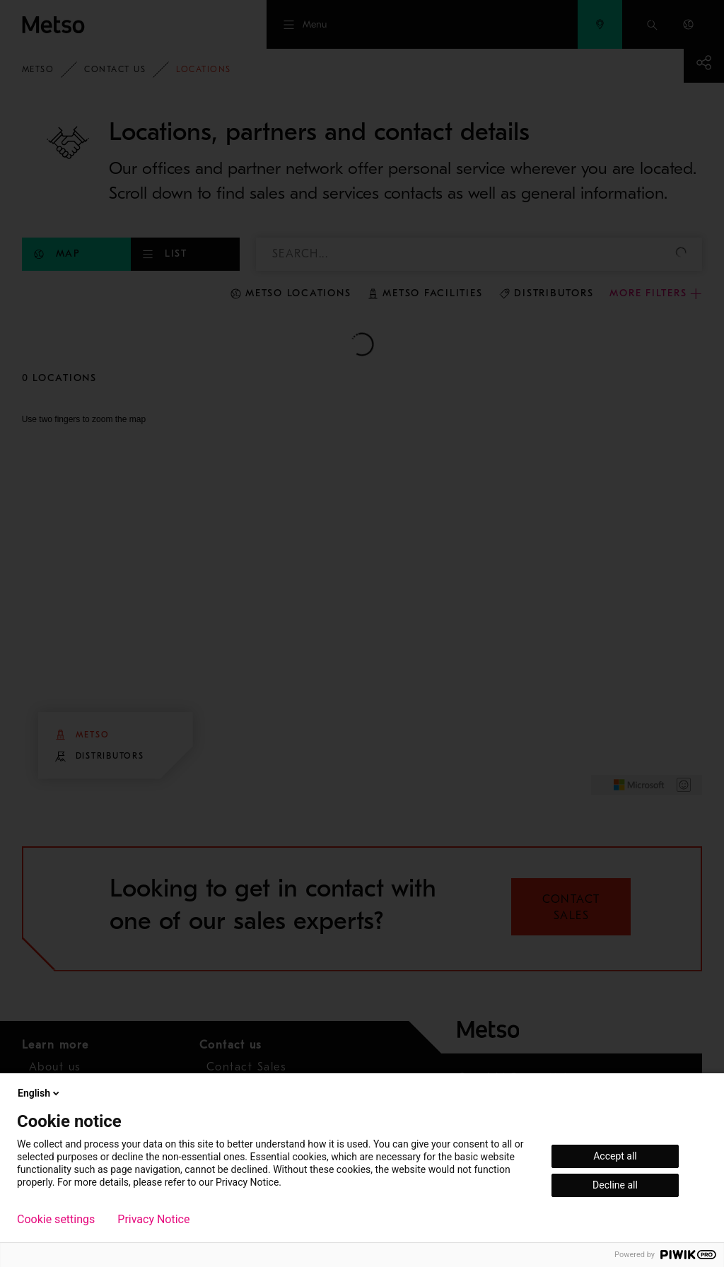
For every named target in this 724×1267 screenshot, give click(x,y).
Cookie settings (56, 1219)
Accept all (615, 1156)
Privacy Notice (153, 1219)
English (40, 1093)
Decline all (615, 1185)
